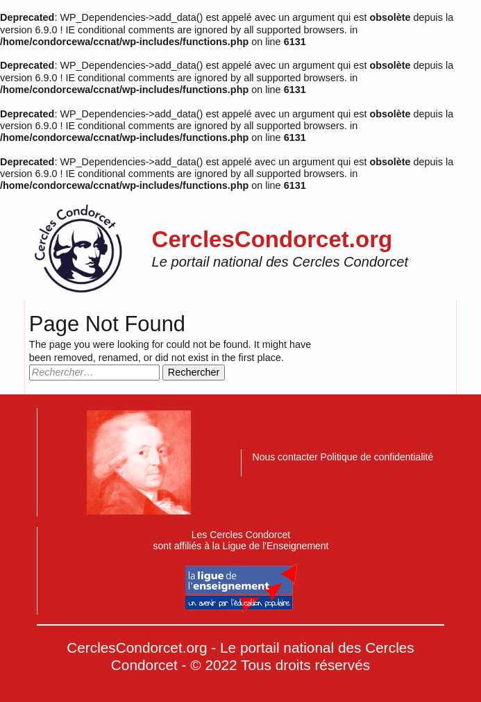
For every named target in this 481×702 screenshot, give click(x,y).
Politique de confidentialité (377, 456)
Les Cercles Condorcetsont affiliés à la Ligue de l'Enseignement (240, 570)
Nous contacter (287, 456)
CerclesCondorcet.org (272, 239)
